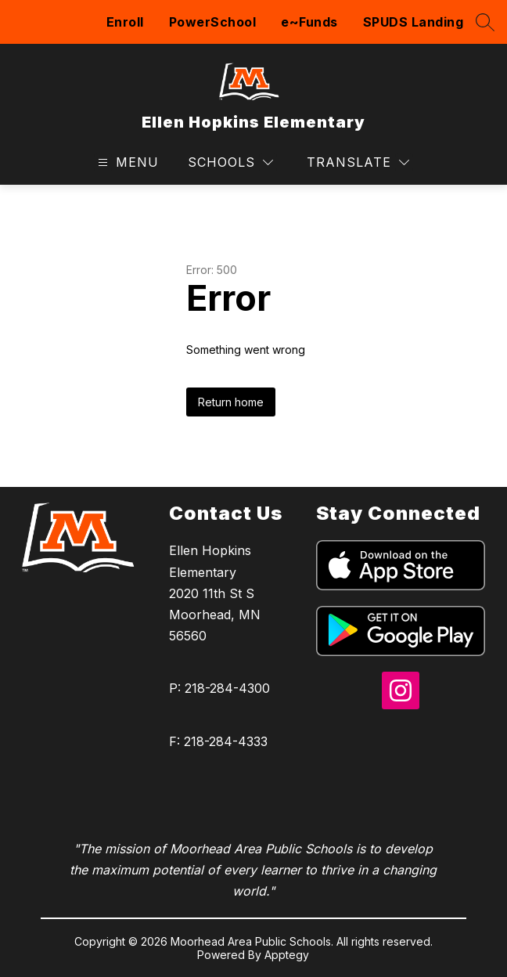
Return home (231, 402)
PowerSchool (213, 22)
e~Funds (309, 22)
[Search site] (485, 22)
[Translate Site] (358, 162)
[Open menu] (126, 162)
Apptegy (286, 954)
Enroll (125, 22)
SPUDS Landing (413, 22)
